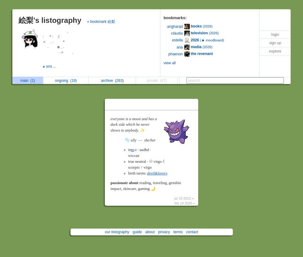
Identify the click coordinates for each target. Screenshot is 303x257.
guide (137, 232)
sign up (275, 43)
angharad (175, 26)
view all (170, 63)
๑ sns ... (50, 66)
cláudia (177, 33)
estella (177, 40)
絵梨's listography (50, 20)
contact (192, 232)
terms (178, 232)
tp (132, 150)
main (27, 80)
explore (275, 51)
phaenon (176, 54)
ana (180, 47)
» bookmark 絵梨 (101, 21)
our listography (117, 232)
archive (112, 80)
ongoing (66, 80)
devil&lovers (157, 173)
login (275, 34)
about (150, 232)
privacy (164, 232)
